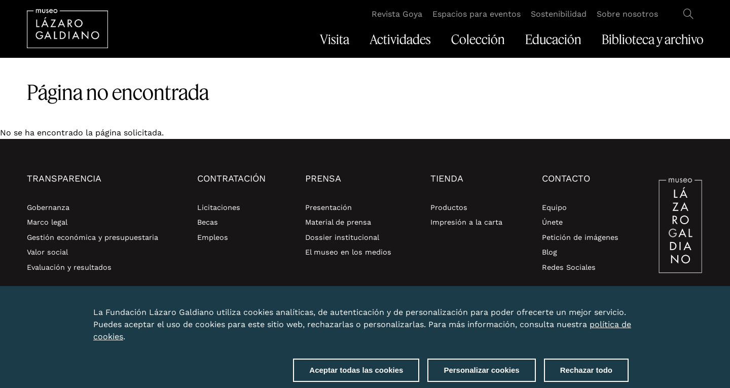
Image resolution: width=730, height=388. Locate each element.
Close (626, 313)
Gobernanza (48, 207)
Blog (549, 252)
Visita (334, 39)
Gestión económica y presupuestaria (92, 237)
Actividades (400, 39)
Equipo (554, 207)
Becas (207, 222)
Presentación (328, 207)
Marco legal (47, 222)
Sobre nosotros (627, 14)
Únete (552, 222)
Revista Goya (397, 14)
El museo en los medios (348, 252)
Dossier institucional (342, 237)
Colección (478, 39)
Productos (448, 207)
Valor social (47, 252)
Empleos (212, 237)
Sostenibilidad (559, 14)
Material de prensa (338, 222)
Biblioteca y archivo (653, 39)
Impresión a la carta (466, 222)
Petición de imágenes (580, 237)
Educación (553, 39)
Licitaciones (218, 207)
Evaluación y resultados (69, 267)
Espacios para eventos (476, 14)
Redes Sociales (569, 267)
